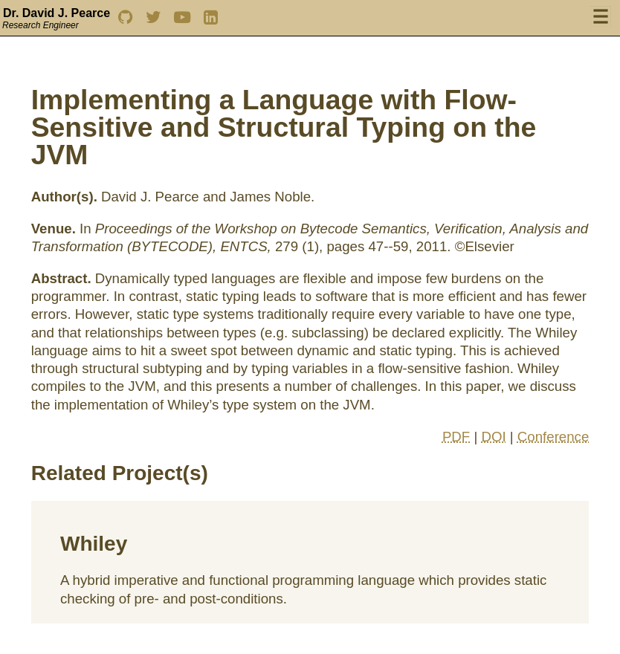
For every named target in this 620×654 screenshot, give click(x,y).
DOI (493, 436)
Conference (553, 436)
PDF (456, 436)
